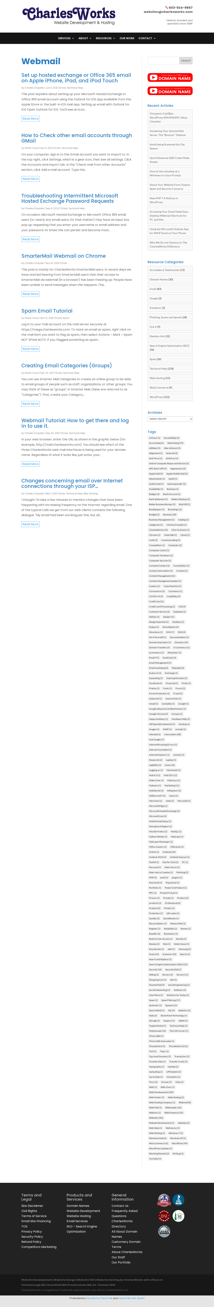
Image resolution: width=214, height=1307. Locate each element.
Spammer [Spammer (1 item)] (155, 1005)
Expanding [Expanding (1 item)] (156, 678)
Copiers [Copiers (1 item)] (154, 586)
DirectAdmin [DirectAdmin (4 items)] (171, 627)
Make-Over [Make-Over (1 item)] (156, 780)
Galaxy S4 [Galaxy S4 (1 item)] (155, 698)
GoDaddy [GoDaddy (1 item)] (168, 703)
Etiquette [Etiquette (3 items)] (178, 667)
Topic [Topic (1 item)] (164, 1051)
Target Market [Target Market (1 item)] (157, 1025)
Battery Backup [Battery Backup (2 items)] (180, 499)
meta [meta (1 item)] (170, 800)
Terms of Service (34, 1216)
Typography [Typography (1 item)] (156, 1066)
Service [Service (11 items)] (182, 974)
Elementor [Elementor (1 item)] (174, 652)
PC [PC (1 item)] (185, 862)
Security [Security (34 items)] (155, 969)
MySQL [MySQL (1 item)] (176, 831)
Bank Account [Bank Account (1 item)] (171, 494)
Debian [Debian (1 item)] (154, 616)
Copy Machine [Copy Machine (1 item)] (172, 586)
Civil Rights (29, 1211)
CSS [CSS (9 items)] (182, 606)
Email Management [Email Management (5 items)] (160, 662)
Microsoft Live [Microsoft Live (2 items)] (158, 816)
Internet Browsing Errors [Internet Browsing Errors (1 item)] (163, 744)
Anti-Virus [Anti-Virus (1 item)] (155, 458)
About (83, 38)
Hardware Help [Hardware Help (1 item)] (181, 719)
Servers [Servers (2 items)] (167, 974)
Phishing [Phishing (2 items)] (182, 872)
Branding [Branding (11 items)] (175, 509)
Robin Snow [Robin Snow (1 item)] (181, 944)
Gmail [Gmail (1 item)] (153, 703)
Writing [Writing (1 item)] (178, 1153)
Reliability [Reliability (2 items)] (170, 928)
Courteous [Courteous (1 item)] (175, 591)
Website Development (83, 1211)
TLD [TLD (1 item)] (152, 1051)
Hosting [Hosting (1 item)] (184, 724)
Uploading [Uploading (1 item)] (156, 1071)
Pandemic (155, 307)
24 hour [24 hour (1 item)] (154, 437)
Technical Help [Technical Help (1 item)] (179, 1025)
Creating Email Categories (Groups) (66, 365)
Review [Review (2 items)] (154, 944)
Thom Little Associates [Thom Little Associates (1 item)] (161, 1041)
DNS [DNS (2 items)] (182, 632)
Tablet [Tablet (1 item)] (183, 1020)
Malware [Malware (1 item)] (155, 785)
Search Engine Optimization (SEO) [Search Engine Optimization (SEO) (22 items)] (168, 964)
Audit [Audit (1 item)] (173, 478)
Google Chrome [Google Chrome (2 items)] (158, 713)
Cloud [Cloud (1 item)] (185, 535)
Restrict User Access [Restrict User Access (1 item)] (160, 938)
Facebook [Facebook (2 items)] (155, 683)
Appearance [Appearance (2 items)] (178, 468)
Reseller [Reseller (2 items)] (154, 933)
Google (154, 298)
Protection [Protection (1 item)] (156, 913)
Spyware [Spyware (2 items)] (171, 1005)
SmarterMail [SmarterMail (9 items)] (157, 984)
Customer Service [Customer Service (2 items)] (159, 611)
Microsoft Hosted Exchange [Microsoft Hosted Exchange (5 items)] (164, 811)
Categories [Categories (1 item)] (156, 524)
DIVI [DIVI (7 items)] (170, 632)
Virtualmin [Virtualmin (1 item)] (173, 1076)
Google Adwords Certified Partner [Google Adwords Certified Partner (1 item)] (167, 708)
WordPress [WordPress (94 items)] (180, 1143)
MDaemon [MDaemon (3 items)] (174, 790)
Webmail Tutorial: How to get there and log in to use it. (75, 423)
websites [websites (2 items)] (184, 1122)
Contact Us (120, 1206)
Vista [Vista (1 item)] (179, 1082)
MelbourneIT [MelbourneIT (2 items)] (157, 795)
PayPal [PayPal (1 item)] (154, 862)
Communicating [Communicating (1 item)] (170, 540)
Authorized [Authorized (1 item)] (156, 483)
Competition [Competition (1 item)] (157, 545)
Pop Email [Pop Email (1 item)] (155, 882)
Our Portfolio (121, 1262)
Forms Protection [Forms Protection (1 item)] (159, 693)
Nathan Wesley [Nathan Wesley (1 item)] (158, 836)
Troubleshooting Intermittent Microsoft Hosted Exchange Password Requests (69, 198)
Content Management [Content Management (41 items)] (162, 575)
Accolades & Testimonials (165, 270)
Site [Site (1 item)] (173, 979)
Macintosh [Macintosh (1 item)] (174, 770)
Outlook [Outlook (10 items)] (169, 852)
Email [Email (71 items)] (154, 657)
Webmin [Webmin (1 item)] (155, 1112)
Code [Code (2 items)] (153, 540)
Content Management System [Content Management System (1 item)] (165, 581)
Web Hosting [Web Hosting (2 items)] (176, 1097)
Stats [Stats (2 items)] (153, 1015)
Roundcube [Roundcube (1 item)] (156, 949)
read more (31, 118)
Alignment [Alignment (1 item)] (156, 453)
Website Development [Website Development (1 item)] (161, 1122)
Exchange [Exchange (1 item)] (171, 673)
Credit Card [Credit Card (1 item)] (156, 601)
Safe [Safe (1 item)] (171, 949)
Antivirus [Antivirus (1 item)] (172, 458)
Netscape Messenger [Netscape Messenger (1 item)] (161, 841)
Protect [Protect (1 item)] (169, 908)
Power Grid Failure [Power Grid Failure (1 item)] (176, 887)
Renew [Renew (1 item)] (186, 928)
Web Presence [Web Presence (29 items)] (173, 1112)
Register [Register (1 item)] (154, 928)
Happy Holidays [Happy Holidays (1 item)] (158, 719)
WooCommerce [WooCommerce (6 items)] (158, 1143)
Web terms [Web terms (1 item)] (173, 1128)
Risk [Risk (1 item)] (166, 944)
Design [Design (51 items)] (168, 616)
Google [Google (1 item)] (183, 703)
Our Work (127, 38)
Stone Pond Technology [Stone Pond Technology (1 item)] (174, 1015)
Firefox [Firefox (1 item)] (154, 688)
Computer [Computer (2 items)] (175, 545)
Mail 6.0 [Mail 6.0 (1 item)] (154, 775)
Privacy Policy (31, 1231)
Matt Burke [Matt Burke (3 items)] (156, 790)
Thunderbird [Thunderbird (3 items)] (157, 1046)
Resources (104, 38)
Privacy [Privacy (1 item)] (154, 898)
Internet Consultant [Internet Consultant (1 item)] (160, 749)
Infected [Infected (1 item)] (155, 734)
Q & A (153, 326)
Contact (145, 38)
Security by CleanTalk (99, 1298)
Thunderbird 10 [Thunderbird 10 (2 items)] (178, 1046)
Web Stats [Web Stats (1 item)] (155, 1128)
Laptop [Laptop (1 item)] (171, 759)
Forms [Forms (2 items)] (180, 688)
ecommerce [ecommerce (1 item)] (156, 652)
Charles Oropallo (34, 87)
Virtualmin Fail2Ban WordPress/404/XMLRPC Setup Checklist (168, 117)
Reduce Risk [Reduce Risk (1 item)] (178, 923)
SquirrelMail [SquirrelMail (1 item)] (157, 1010)
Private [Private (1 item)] (168, 898)
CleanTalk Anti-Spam (131, 1298)
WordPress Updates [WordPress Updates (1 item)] (160, 1148)
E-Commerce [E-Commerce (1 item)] (182, 647)
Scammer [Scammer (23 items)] (169, 954)
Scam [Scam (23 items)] (154, 954)
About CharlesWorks (127, 1252)
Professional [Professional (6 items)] (173, 903)
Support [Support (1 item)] (169, 1020)
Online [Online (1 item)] (154, 852)
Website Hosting (79, 1216)
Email (62, 87)
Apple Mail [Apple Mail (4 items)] (156, 473)
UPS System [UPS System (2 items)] (173, 1071)
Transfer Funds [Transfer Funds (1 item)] (178, 1061)
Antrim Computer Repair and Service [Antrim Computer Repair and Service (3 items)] (169, 463)
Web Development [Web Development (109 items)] (161, 1092)
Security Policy (32, 1236)
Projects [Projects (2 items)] (154, 908)
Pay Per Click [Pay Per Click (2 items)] (170, 862)
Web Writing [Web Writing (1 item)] (157, 1133)
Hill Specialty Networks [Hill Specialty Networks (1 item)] (162, 724)
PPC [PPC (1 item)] (152, 892)
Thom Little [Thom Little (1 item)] (156, 1036)
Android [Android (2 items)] (172, 453)
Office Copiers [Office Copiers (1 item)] (158, 846)
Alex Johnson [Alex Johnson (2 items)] (172, 448)
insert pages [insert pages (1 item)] (156, 739)
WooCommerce (159, 387)
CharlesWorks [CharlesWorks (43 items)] (158, 529)
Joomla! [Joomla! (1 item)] (178, 754)
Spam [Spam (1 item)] (153, 1000)
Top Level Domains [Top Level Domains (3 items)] (160, 1056)
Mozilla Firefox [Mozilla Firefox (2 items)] (158, 831)
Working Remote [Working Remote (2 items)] (159, 1153)
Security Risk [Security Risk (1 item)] (173, 969)
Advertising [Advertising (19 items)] (175, 443)
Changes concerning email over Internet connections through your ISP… (72, 483)
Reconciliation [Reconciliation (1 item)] (158, 923)
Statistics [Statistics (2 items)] (184, 1010)
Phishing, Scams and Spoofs (166, 317)
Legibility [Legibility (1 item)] (155, 765)
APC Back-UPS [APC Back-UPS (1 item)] (158, 468)
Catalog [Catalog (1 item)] (183, 519)
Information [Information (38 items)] (172, 734)
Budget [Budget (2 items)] (154, 514)
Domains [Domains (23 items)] (181, 642)
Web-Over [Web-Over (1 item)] (167, 1087)
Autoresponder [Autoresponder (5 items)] (176, 483)
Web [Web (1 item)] (153, 1087)
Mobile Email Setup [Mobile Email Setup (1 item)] (160, 821)
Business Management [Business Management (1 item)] (161, 519)
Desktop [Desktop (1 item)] (178, 621)
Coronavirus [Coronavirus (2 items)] (157, 591)
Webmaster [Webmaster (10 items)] (173, 1107)
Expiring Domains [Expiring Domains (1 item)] (177, 678)
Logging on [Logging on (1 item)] (156, 770)
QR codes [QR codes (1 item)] (173, 913)
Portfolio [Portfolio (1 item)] (155, 887)
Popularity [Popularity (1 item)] (172, 882)
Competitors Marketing (38, 1247)
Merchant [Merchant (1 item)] (155, 800)
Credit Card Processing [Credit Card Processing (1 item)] (162, 606)
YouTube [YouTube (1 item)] (155, 1158)
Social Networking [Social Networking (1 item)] (159, 990)
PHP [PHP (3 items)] (153, 877)
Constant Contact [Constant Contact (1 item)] (159, 565)
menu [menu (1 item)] (173, 795)
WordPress (156, 397)
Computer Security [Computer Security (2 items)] (160, 560)
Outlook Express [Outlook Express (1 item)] (180, 857)
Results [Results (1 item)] (181, 938)
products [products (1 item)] (155, 903)
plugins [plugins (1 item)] (177, 877)
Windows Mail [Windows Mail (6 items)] (158, 1138)
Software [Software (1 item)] (180, 990)
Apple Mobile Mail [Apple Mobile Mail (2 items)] (177, 473)
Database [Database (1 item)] (179, 611)
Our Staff (118, 1257)
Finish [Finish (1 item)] (186, 683)
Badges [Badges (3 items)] (154, 494)
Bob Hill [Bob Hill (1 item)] (184, 504)
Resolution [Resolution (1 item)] (171, 933)
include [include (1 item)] (180, 729)
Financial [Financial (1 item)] (172, 683)
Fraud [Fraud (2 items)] (178, 693)
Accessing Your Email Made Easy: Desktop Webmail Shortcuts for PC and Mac (169, 215)
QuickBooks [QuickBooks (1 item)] (171, 918)
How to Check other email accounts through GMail (76, 138)
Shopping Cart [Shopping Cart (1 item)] (158, 979)
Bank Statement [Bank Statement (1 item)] (158, 499)
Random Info (157, 336)
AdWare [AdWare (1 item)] (154, 448)
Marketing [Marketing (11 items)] (172, 785)
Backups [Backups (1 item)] (173, 489)
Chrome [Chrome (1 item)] (154, 535)
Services (64, 38)
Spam (66, 318)
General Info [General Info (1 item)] (173, 698)
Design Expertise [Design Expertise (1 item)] (159, 621)
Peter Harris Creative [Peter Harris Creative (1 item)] (161, 872)
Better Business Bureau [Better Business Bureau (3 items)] (162, 504)
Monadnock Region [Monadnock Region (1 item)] (160, 826)
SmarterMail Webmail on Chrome (63, 256)
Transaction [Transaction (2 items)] (181, 1056)
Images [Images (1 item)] (154, 729)
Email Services (77, 1221)
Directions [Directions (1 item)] (156, 632)
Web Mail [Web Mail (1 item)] (155, 1107)
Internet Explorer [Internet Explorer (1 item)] (159, 754)
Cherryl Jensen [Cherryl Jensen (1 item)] (180, 529)
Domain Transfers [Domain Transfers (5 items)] (159, 647)
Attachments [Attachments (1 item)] (157, 478)
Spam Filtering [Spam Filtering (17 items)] (170, 1000)
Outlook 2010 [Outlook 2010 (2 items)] (157, 857)
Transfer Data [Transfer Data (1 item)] (157, 1061)
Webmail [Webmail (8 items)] (185, 1102)
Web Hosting (90, 493)
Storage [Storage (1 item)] (154, 1020)
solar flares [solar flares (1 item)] (156, 995)
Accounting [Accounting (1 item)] (156, 443)
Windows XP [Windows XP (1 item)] (178, 1138)
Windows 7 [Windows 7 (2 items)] (176, 1133)
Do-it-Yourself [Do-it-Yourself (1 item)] (157, 637)
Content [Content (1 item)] (182, 570)
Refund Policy (31, 1242)
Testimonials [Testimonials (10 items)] (157, 1030)
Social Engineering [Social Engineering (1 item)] (179, 984)
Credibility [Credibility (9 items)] (173, 596)
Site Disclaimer (32, 1206)
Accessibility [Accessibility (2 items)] (171, 437)
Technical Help (75, 87)
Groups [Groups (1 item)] (177, 713)
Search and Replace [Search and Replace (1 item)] (160, 959)
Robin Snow (32, 148)
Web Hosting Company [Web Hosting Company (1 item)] (162, 1102)
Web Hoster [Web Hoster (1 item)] (156, 1097)
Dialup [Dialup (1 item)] (154, 627)
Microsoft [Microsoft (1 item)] (184, 800)
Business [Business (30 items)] (169, 514)
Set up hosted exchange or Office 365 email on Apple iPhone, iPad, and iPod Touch (76, 78)
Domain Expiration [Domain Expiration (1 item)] (160, 642)
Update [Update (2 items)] (173, 1066)
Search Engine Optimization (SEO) (169, 345)
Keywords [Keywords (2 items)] (155, 759)
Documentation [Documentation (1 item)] (179, 637)
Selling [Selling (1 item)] (154, 974)
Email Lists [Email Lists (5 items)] (169, 657)
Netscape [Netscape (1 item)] (177, 836)
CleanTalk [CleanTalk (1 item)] (170, 535)
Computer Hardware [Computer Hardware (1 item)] (161, 555)
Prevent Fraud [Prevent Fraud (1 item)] (168, 892)
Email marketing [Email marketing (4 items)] (158, 667)
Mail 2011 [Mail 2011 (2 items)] (170, 775)
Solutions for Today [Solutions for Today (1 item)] (178, 995)
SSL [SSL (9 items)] (171, 1010)
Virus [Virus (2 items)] (153, 1082)
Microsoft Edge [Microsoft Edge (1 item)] (158, 805)
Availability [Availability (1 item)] (156, 489)
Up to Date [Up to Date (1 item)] (156, 1076)
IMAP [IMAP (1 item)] (167, 729)
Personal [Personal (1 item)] (155, 867)
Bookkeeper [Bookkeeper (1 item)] (156, 509)
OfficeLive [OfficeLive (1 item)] (177, 846)
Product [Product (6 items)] (182, 898)
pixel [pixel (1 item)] (164, 877)
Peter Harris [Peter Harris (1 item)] (172, 867)
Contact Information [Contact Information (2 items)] (161, 570)
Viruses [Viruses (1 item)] (166, 1082)
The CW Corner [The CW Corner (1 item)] (179, 1030)
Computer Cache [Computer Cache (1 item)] (159, 550)
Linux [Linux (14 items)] (170, 765)
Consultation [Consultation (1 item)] (181, 565)
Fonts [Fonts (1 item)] (167, 688)
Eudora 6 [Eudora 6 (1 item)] (155, 673)
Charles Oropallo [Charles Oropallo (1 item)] (177, 524)
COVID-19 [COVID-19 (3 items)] (156, 596)
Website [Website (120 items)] (156, 1117)
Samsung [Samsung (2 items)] (185, 949)
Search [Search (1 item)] (185, 954)
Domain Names (159, 279)
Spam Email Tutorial (46, 310)
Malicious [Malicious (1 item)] (173, 780)
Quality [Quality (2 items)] (154, 918)
